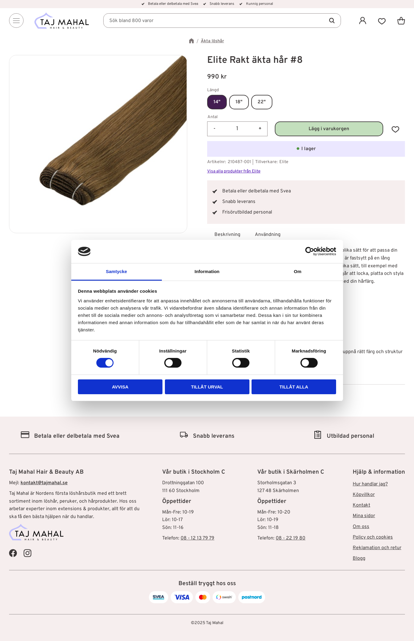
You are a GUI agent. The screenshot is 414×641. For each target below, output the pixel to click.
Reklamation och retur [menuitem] (377, 548)
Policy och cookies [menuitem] (373, 537)
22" (262, 102)
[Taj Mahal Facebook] (13, 553)
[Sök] (331, 20)
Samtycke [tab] (116, 271)
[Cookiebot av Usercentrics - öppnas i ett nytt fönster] (309, 251)
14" (216, 102)
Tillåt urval (207, 386)
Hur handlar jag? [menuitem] (370, 484)
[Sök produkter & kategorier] (222, 20)
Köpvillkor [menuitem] (364, 495)
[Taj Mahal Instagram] (27, 553)
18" (239, 102)
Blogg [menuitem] (359, 559)
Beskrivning (227, 235)
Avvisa (120, 386)
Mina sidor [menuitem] (364, 516)
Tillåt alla (293, 386)
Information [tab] (207, 271)
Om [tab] (297, 271)
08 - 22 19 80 (290, 538)
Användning (268, 235)
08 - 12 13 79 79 (197, 538)
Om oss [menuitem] (361, 527)
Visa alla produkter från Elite (234, 171)
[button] (382, 20)
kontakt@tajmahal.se (44, 483)
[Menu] (16, 20)
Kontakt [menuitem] (361, 505)
